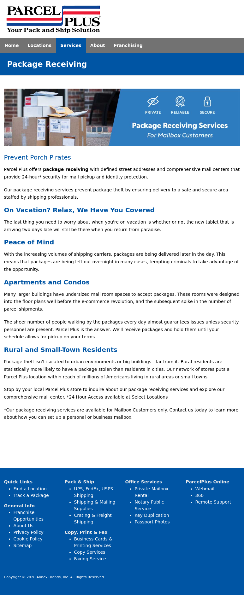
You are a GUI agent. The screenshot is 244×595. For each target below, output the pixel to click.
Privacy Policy (29, 532)
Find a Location (30, 488)
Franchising (128, 45)
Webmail (205, 488)
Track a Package (31, 495)
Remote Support (213, 502)
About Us (23, 525)
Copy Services (89, 552)
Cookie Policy (28, 538)
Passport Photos (152, 521)
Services (70, 45)
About (97, 45)
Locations (39, 45)
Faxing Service (90, 558)
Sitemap (23, 545)
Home (11, 45)
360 (199, 495)
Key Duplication (152, 515)
